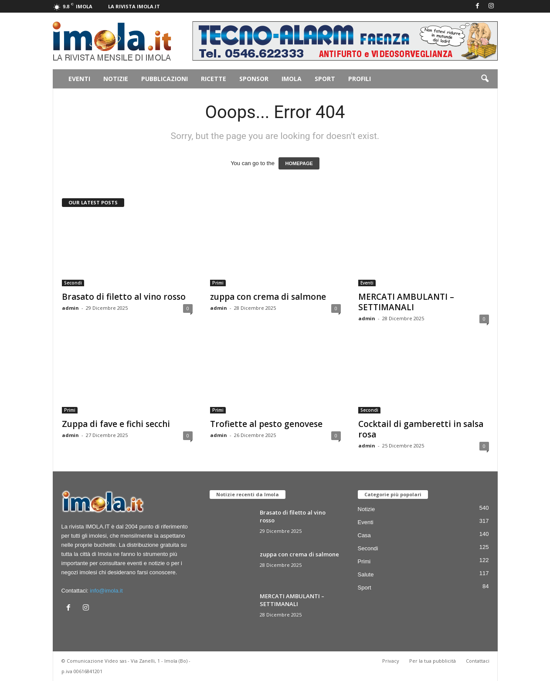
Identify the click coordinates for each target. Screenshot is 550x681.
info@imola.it (106, 590)
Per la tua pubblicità (432, 660)
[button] (484, 78)
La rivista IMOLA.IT (134, 6)
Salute (366, 574)
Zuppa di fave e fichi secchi (116, 424)
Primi (218, 283)
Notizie (115, 79)
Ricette (213, 79)
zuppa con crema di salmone (268, 296)
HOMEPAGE (298, 163)
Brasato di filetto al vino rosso (124, 296)
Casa (364, 535)
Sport (325, 79)
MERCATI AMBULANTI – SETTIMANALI (406, 302)
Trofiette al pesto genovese (266, 424)
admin (70, 308)
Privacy (390, 660)
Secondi (73, 283)
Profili (359, 79)
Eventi (79, 79)
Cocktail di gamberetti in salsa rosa (420, 429)
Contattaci (477, 660)
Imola (292, 79)
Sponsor (253, 79)
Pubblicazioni (164, 79)
